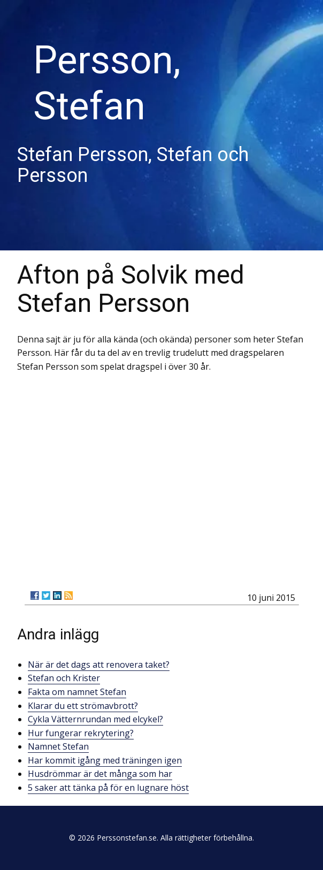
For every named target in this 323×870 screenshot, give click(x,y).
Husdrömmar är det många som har (100, 774)
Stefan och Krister (64, 678)
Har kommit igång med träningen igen (105, 760)
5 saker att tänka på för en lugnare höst (108, 787)
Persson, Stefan (107, 83)
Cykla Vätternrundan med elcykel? (95, 719)
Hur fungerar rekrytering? (81, 733)
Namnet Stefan (58, 746)
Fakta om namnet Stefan (77, 692)
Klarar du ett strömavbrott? (83, 706)
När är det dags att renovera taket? (99, 664)
